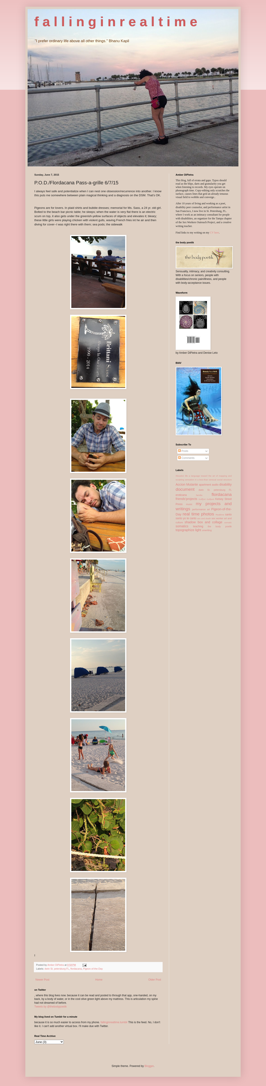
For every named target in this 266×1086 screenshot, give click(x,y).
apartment (205, 484)
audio (215, 484)
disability (225, 484)
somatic (228, 522)
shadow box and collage (203, 522)
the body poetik (220, 526)
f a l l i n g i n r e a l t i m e (115, 21)
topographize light (188, 530)
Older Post (154, 979)
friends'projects (186, 499)
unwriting (207, 530)
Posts (183, 451)
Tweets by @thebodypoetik (50, 1006)
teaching (198, 526)
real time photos (198, 514)
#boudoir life (182, 476)
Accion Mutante (187, 484)
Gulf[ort (201, 499)
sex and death (204, 518)
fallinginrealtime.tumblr (113, 1022)
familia (199, 495)
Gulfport (210, 499)
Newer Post (42, 979)
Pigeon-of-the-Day (93, 968)
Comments (186, 458)
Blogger (149, 1066)
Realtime (220, 514)
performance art (201, 509)
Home (98, 979)
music (189, 504)
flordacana (76, 968)
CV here (214, 232)
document (185, 489)
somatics (182, 526)
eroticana (181, 495)
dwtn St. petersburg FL (57, 968)
